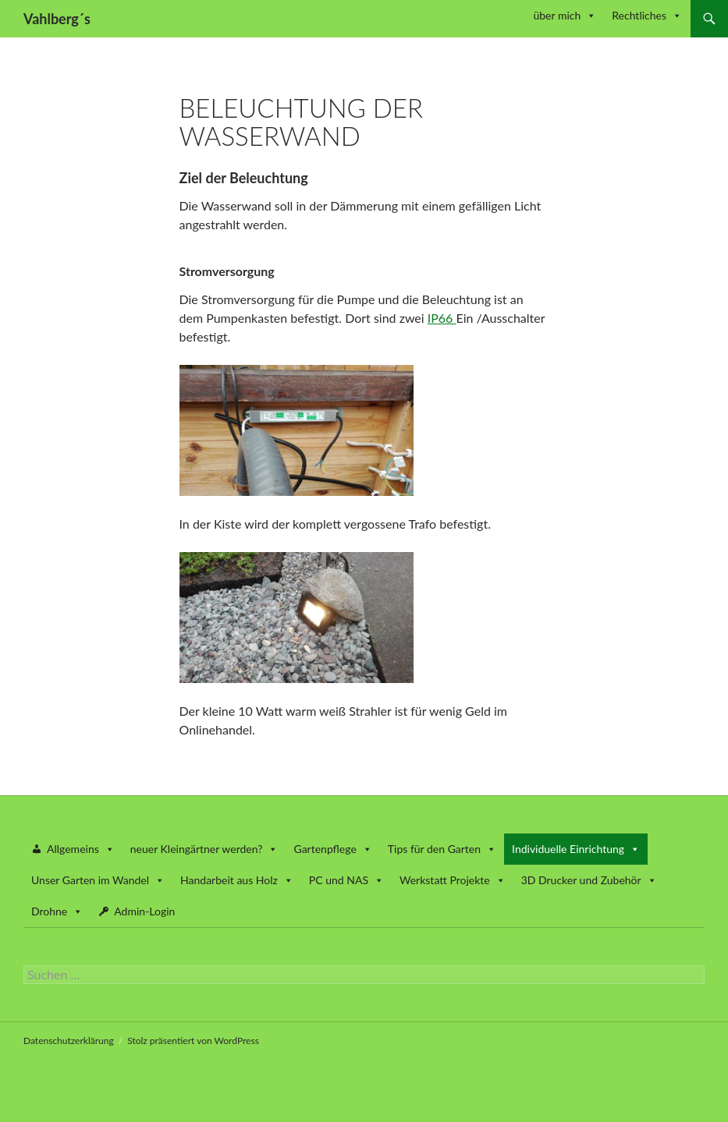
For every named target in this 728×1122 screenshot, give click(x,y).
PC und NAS (346, 880)
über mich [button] (564, 15)
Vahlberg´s (57, 18)
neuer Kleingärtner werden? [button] (204, 848)
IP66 (442, 317)
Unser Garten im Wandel (98, 880)
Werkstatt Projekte (453, 880)
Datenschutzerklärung (68, 1040)
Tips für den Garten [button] (442, 848)
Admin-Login (144, 911)
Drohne (57, 911)
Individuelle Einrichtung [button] (576, 848)
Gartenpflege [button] (332, 848)
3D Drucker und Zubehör (589, 880)
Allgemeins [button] (81, 848)
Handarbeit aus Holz (236, 880)
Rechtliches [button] (647, 15)
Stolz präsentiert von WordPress (193, 1040)
